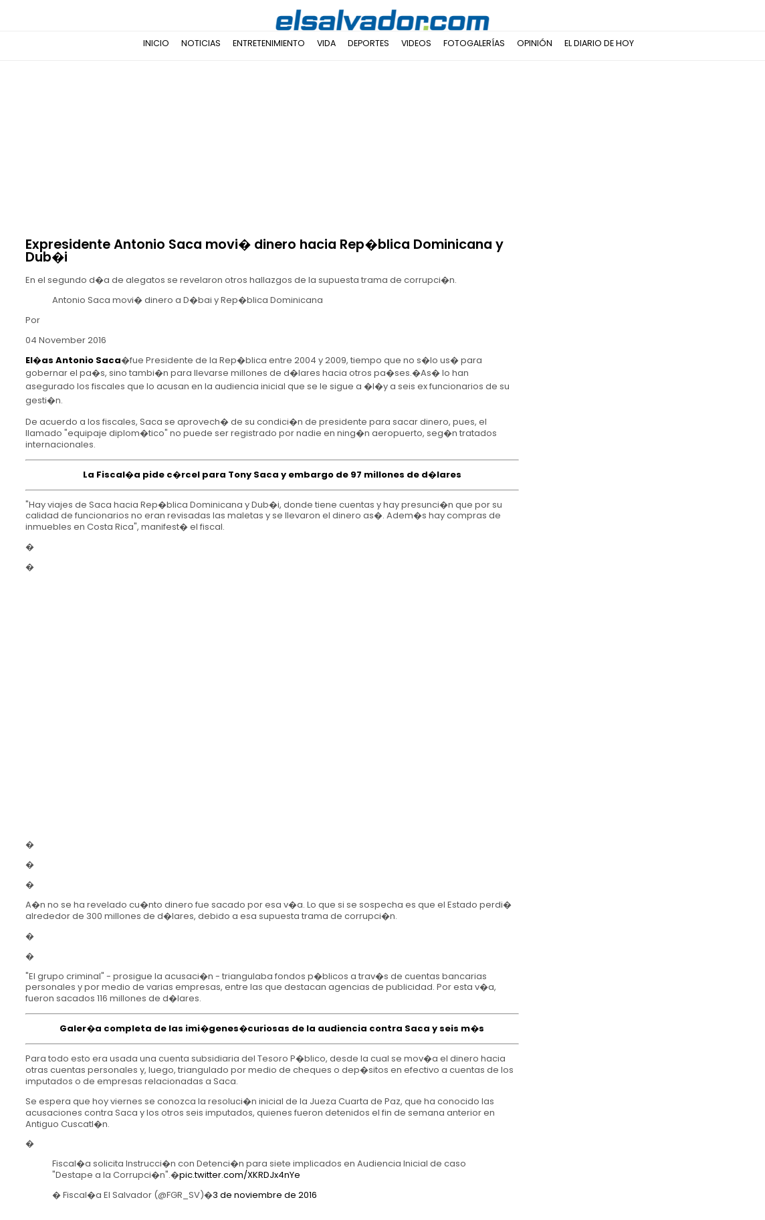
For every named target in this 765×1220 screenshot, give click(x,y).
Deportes (368, 43)
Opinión (534, 43)
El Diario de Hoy (599, 43)
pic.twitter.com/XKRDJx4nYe (239, 1174)
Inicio (156, 43)
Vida (326, 43)
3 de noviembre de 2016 (265, 1195)
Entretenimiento (269, 43)
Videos (416, 43)
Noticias (201, 43)
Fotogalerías (474, 43)
